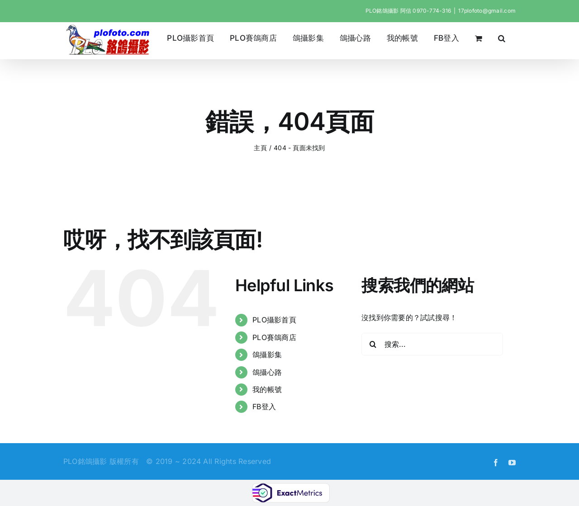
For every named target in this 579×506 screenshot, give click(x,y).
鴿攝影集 (267, 354)
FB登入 (264, 406)
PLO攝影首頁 (274, 319)
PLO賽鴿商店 (274, 337)
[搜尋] (372, 344)
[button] (502, 38)
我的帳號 (267, 389)
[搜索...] (432, 344)
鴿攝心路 (267, 372)
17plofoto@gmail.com (487, 10)
